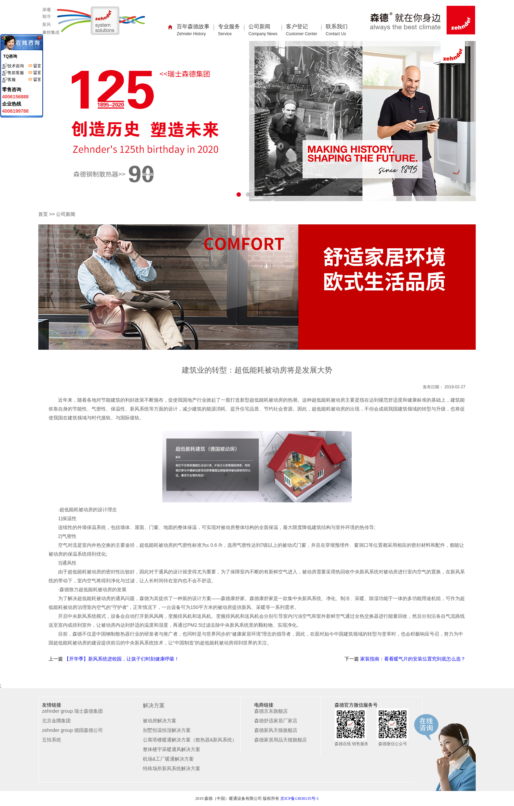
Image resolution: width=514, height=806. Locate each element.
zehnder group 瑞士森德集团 (72, 711)
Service (225, 33)
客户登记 (301, 30)
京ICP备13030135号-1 (299, 798)
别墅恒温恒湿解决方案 (167, 730)
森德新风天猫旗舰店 (275, 730)
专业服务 (229, 30)
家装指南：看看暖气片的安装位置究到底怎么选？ (412, 659)
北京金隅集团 (56, 720)
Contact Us (336, 33)
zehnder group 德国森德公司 (72, 730)
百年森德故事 (193, 30)
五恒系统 (51, 739)
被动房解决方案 (159, 720)
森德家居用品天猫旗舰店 (280, 739)
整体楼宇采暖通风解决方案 (171, 749)
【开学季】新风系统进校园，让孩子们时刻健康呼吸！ (121, 659)
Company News (263, 33)
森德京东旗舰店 (271, 711)
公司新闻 (263, 30)
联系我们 (337, 30)
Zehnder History (191, 33)
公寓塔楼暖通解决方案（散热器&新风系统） (190, 739)
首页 (43, 214)
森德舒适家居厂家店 (275, 720)
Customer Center (301, 33)
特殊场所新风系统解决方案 (171, 768)
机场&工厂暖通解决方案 (168, 759)
